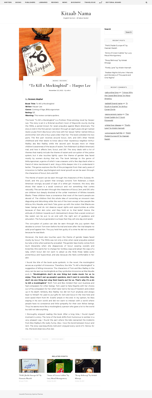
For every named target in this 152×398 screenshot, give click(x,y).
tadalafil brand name (113, 103)
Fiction (37, 339)
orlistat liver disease (113, 125)
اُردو (100, 2)
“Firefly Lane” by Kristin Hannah (118, 68)
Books (18, 2)
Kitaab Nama (76, 13)
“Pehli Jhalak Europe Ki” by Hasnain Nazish (117, 136)
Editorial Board (113, 2)
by (34, 99)
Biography (76, 2)
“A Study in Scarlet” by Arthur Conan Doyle (116, 106)
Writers (8, 2)
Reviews (55, 2)
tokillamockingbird (57, 339)
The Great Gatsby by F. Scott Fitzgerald (116, 117)
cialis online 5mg (112, 93)
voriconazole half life (113, 133)
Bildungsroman (26, 339)
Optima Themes (37, 394)
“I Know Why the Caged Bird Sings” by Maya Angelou (118, 96)
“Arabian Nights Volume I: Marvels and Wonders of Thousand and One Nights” (118, 75)
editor (69, 90)
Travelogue (89, 2)
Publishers (30, 2)
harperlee (45, 339)
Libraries (43, 2)
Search (107, 29)
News (64, 2)
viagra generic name (113, 114)
